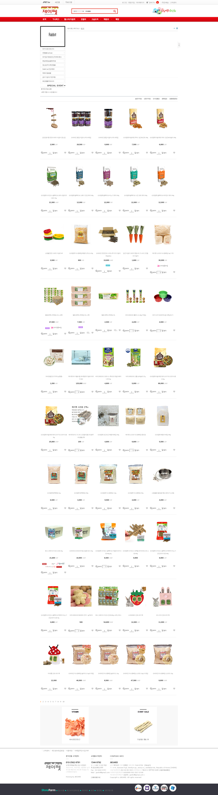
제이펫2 (99, 790)
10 (63, 702)
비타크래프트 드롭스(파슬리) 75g (135, 376)
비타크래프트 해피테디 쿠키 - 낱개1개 (81, 615)
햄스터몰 (61, 790)
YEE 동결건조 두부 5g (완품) (53, 376)
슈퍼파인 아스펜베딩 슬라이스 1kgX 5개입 (81, 673)
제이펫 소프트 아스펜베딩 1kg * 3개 (162, 253)
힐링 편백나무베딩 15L (108, 315)
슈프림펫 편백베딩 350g (81, 493)
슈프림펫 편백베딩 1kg (54, 493)
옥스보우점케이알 (73, 790)
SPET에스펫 (109, 790)
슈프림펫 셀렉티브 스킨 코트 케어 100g (135, 195)
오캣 (92, 790)
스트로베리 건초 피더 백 (135, 615)
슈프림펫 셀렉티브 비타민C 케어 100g (163, 195)
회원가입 (131, 2)
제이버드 (85, 790)
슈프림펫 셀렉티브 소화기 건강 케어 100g (81, 195)
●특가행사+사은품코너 (49, 92)
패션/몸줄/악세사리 (48, 81)
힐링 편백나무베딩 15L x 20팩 (54, 315)
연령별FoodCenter (47, 53)
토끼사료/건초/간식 (48, 49)
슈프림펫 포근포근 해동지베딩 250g (108, 434)
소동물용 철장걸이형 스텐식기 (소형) (163, 493)
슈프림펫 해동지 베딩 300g (163, 434)
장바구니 (152, 2)
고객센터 (173, 2)
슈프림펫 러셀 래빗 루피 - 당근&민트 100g (135, 137)
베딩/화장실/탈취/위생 (49, 61)
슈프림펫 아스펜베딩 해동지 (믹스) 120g (81, 253)
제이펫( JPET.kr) (73, 28)
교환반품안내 (96, 777)
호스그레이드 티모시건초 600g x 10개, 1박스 (108, 615)
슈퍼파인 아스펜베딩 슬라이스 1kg (108, 673)
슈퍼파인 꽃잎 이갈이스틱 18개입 (81, 137)
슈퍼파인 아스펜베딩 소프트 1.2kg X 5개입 (135, 673)
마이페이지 (140, 2)
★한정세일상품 (46, 89)
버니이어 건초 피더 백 (162, 615)
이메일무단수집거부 (82, 751)
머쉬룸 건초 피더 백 (54, 673)
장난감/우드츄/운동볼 (48, 65)
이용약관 (69, 751)
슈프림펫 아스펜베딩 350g (135, 493)
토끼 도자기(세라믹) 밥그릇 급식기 (162, 315)
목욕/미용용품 (46, 73)
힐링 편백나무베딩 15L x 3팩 (81, 315)
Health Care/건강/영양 (48, 69)
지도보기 (147, 765)
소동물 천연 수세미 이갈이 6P (54, 253)
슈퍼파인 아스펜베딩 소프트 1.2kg (163, 673)
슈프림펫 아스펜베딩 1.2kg (108, 493)
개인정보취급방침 (58, 751)
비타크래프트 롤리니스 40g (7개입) (135, 315)
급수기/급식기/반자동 (48, 77)
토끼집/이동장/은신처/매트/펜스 (52, 57)
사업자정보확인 (164, 770)
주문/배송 (165, 2)
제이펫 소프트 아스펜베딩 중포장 (135, 434)
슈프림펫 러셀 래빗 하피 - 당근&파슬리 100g (163, 137)
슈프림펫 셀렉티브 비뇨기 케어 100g (108, 195)
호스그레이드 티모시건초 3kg (54, 551)
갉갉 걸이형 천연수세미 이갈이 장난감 (53, 137)
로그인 (124, 2)
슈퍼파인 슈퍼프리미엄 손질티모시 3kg (81, 551)
